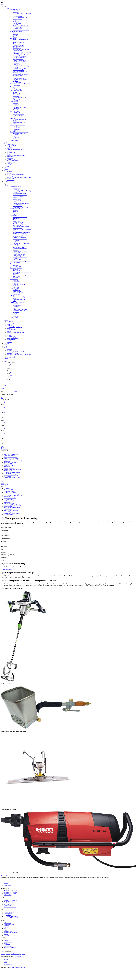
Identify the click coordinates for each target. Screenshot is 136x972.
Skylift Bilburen (17, 105)
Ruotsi (8, 365)
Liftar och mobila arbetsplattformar (12, 917)
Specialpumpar (16, 85)
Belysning (15, 92)
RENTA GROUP (11, 362)
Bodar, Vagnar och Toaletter (16, 31)
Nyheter (6, 169)
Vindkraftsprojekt (11, 159)
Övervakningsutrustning (19, 122)
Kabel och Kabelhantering (19, 97)
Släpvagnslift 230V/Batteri (19, 107)
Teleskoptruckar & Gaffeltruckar (21, 26)
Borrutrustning (16, 43)
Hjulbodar (15, 34)
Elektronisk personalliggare (19, 119)
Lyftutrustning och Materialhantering (22, 13)
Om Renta (9, 171)
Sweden (3, 409)
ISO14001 (17, 967)
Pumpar (15, 20)
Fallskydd (9, 151)
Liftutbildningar (7, 946)
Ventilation (15, 100)
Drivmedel (15, 72)
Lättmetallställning (17, 127)
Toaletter (15, 37)
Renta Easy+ (10, 163)
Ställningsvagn (16, 129)
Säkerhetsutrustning (14, 111)
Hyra (5, 6)
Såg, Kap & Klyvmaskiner (19, 60)
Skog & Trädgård (17, 23)
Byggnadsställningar (9, 924)
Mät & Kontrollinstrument (19, 56)
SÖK (5, 386)
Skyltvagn (15, 136)
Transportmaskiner (17, 28)
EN (10, 364)
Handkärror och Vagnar (18, 46)
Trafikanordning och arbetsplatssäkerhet (16, 155)
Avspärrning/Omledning (19, 133)
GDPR (5, 962)
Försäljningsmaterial (15, 67)
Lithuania (3, 441)
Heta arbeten (7, 944)
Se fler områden (7, 895)
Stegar (14, 130)
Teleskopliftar (16, 108)
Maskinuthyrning (5, 888)
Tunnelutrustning (14, 140)
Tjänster (6, 142)
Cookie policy (7, 885)
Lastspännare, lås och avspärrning (21, 74)
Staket (14, 123)
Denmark (3, 425)
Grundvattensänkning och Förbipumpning (20, 83)
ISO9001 (11, 967)
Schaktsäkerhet (16, 116)
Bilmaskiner (16, 41)
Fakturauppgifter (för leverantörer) (15, 174)
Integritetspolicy (11, 180)
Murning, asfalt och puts (19, 76)
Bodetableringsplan (11, 145)
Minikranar (15, 103)
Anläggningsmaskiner (15, 9)
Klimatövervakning (17, 50)
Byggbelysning (10, 144)
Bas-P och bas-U (8, 942)
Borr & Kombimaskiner (19, 42)
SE (10, 366)
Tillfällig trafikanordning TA (11, 932)
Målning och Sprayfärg (18, 75)
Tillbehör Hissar (17, 89)
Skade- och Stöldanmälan (10, 907)
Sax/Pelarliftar (16, 104)
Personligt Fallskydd (18, 115)
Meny (2, 2)
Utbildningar (7, 166)
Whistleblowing (11, 178)
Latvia (8, 379)
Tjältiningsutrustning (18, 27)
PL (10, 369)
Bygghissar (15, 88)
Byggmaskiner (13, 38)
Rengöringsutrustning (18, 59)
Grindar (15, 121)
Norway (3, 415)
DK (11, 375)
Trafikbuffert (16, 137)
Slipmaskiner (16, 63)
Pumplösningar (10, 156)
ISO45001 (23, 967)
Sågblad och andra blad (18, 78)
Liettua (8, 382)
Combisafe (15, 126)
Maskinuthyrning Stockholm (11, 890)
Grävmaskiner (16, 10)
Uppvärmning (16, 99)
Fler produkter (4, 875)
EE (10, 377)
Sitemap (6, 959)
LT (10, 383)
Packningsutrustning (18, 19)
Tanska (8, 373)
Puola (8, 368)
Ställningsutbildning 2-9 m (10, 947)
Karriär (5, 167)
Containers (15, 32)
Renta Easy (9, 164)
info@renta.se (18, 956)
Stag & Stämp (16, 64)
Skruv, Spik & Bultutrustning (20, 61)
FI (4, 407)
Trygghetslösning (11, 162)
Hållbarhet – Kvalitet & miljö (11, 900)
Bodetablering (7, 923)
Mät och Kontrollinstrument (20, 16)
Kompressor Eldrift (17, 53)
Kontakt (6, 181)
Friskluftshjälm (16, 112)
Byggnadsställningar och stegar (14, 149)
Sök (2, 4)
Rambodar (15, 35)
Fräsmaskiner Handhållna (19, 45)
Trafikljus (15, 138)
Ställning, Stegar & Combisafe (17, 125)
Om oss (5, 170)
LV (10, 380)
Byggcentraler (16, 93)
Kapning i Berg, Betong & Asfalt (21, 49)
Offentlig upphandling (12, 160)
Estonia (2, 430)
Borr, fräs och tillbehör (18, 70)
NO (11, 372)
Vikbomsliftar (16, 110)
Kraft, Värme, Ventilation (16, 90)
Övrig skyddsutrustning (18, 114)
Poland (2, 420)
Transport (9, 153)
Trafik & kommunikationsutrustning (19, 132)
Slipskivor (15, 81)
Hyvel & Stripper (17, 48)
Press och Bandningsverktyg (20, 57)
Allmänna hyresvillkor (12, 175)
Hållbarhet (9, 173)
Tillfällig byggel (11, 152)
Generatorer (16, 96)
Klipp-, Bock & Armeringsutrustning (22, 52)
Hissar (11, 86)
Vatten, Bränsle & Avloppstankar (21, 30)
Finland (2, 404)
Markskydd (15, 15)
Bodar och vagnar (8, 913)
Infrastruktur (10, 158)
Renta (5, 361)
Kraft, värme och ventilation (11, 916)
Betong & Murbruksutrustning (20, 39)
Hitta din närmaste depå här (7, 569)
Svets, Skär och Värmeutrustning (21, 65)
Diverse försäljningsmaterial (20, 71)
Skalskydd (12, 118)
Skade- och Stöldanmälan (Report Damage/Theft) (19, 177)
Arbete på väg (7, 940)
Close (15, 391)
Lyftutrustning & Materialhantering (21, 54)
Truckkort (6, 948)
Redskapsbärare (17, 21)
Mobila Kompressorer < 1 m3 (20, 17)
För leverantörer (8, 901)
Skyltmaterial (16, 134)
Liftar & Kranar (14, 101)
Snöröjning (15, 24)
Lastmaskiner (16, 12)
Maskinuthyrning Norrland (10, 893)
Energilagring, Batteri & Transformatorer (23, 94)
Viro (8, 376)
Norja (8, 371)
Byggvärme (9, 148)
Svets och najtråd (17, 82)
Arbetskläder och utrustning (20, 68)
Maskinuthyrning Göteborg (10, 892)
